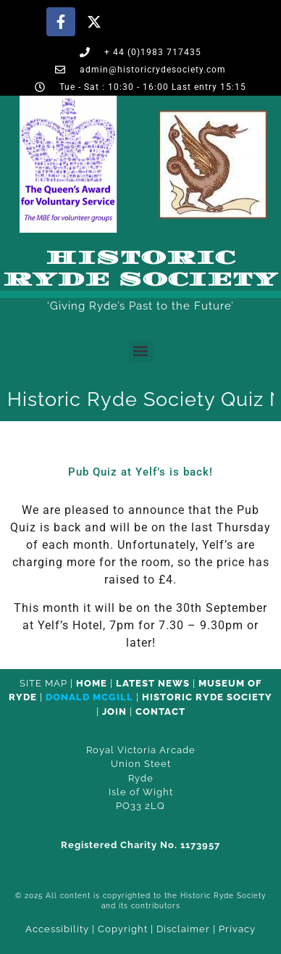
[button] (141, 351)
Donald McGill (89, 697)
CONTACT (160, 711)
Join (114, 711)
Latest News (153, 683)
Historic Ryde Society (140, 269)
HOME (91, 683)
